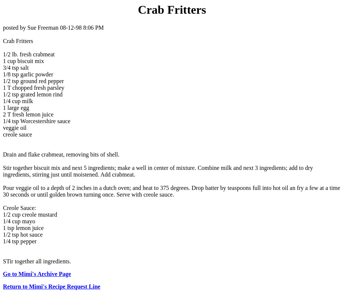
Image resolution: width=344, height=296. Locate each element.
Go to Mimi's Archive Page (37, 274)
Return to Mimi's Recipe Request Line (51, 286)
